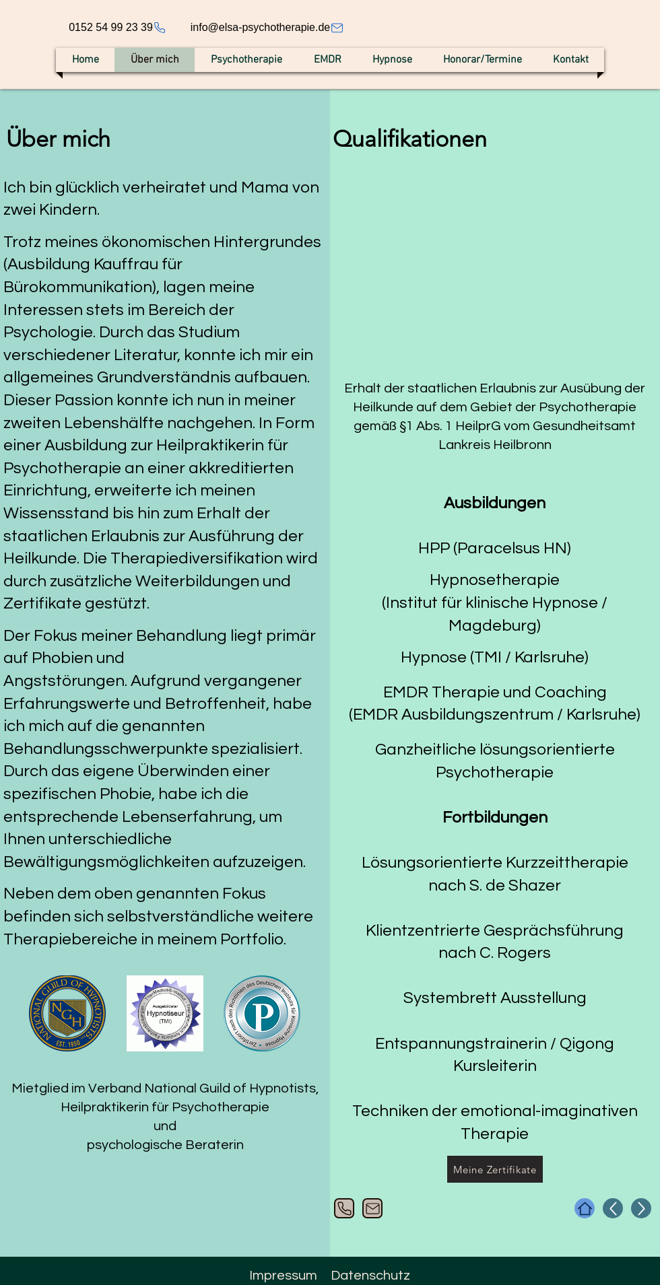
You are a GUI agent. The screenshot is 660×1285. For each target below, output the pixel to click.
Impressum (283, 1275)
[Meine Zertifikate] (495, 1169)
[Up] (613, 1208)
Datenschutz (370, 1275)
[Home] (584, 1208)
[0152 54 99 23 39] (117, 27)
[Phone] (344, 1208)
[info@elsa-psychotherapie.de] (267, 27)
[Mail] (372, 1208)
